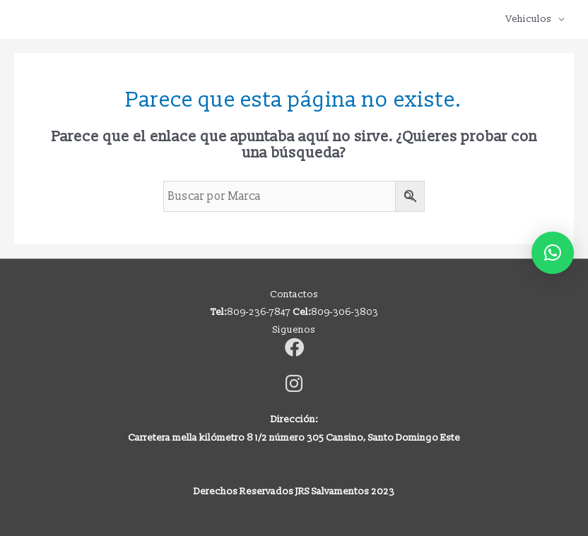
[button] (552, 253)
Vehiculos (528, 19)
